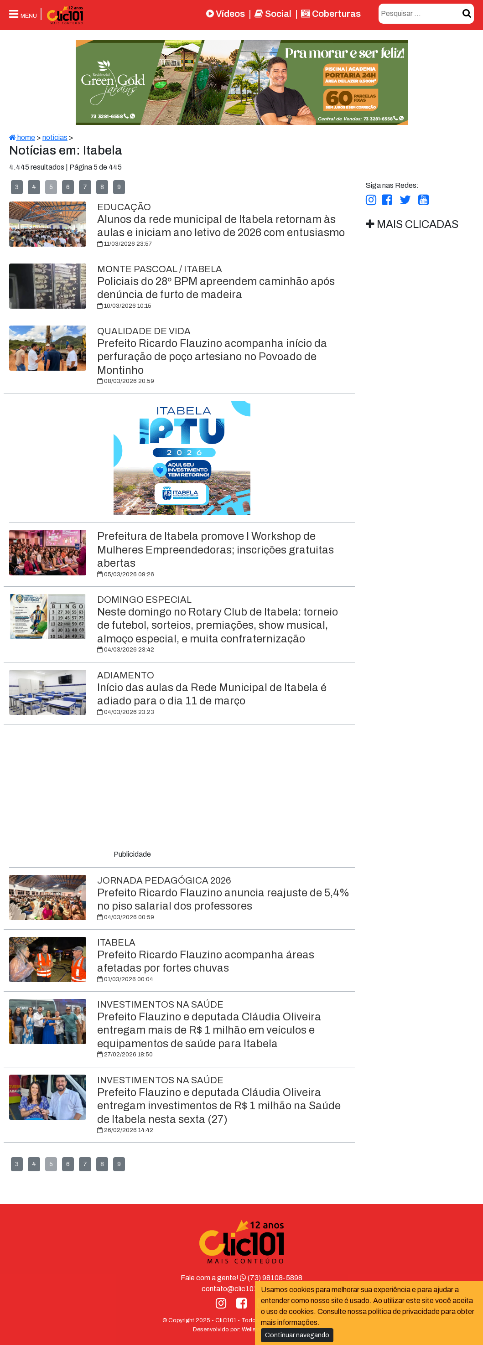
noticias (55, 137)
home (22, 137)
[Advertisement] (182, 789)
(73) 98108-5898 (271, 1278)
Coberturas (331, 14)
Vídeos (225, 14)
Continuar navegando (297, 1335)
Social (272, 14)
